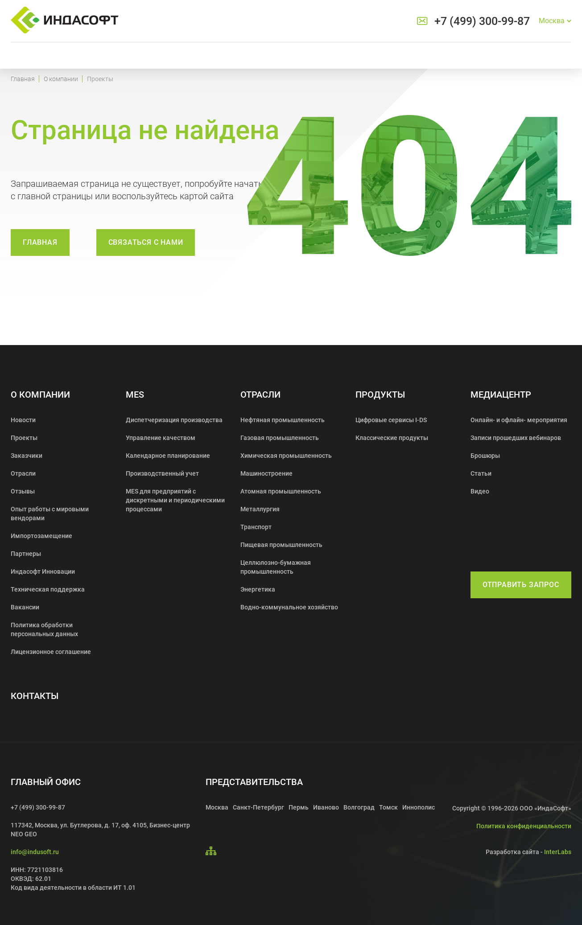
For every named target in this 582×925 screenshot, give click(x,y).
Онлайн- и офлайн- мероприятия (519, 419)
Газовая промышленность (279, 437)
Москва (217, 807)
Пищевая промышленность (281, 544)
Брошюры (485, 455)
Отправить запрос (521, 584)
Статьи (481, 473)
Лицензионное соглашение (51, 651)
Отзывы (23, 491)
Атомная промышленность (280, 491)
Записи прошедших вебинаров (516, 437)
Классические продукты (391, 437)
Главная (23, 78)
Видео (480, 491)
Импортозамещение (41, 535)
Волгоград (359, 807)
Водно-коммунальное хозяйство (289, 607)
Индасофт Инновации (43, 571)
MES (135, 395)
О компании (61, 78)
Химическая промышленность (286, 455)
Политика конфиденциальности (523, 826)
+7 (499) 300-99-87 (482, 21)
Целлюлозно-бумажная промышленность (275, 567)
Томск (388, 807)
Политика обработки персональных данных (44, 629)
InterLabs (557, 851)
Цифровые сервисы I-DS (391, 419)
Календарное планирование (168, 455)
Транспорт (256, 526)
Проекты (24, 437)
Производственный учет (162, 473)
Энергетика (257, 589)
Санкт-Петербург (258, 807)
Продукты (380, 395)
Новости (23, 419)
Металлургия (260, 509)
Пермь (299, 807)
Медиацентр (501, 395)
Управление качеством (160, 437)
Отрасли (23, 473)
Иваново (326, 807)
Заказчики (26, 455)
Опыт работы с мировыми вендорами (50, 514)
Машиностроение (266, 473)
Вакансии (25, 607)
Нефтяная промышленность (282, 419)
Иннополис (418, 807)
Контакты (34, 696)
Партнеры (26, 553)
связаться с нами (145, 242)
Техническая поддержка (48, 589)
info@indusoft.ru (35, 851)
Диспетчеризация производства (174, 419)
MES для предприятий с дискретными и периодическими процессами (175, 500)
